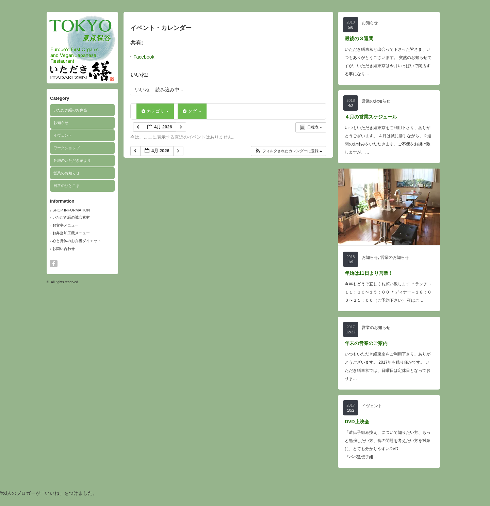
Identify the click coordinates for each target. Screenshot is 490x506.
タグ (192, 111)
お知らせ (60, 123)
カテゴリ (155, 111)
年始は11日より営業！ (369, 273)
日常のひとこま (66, 186)
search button (63, 263)
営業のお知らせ (66, 173)
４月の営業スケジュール (371, 117)
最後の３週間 (359, 38)
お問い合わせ (63, 249)
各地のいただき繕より (72, 160)
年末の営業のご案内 (366, 343)
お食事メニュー (65, 225)
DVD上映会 (357, 421)
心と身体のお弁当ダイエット (76, 241)
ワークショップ (66, 148)
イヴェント (62, 135)
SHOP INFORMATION (71, 210)
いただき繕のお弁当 (70, 110)
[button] (288, 151)
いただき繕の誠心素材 (71, 217)
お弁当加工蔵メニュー (71, 233)
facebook (54, 263)
